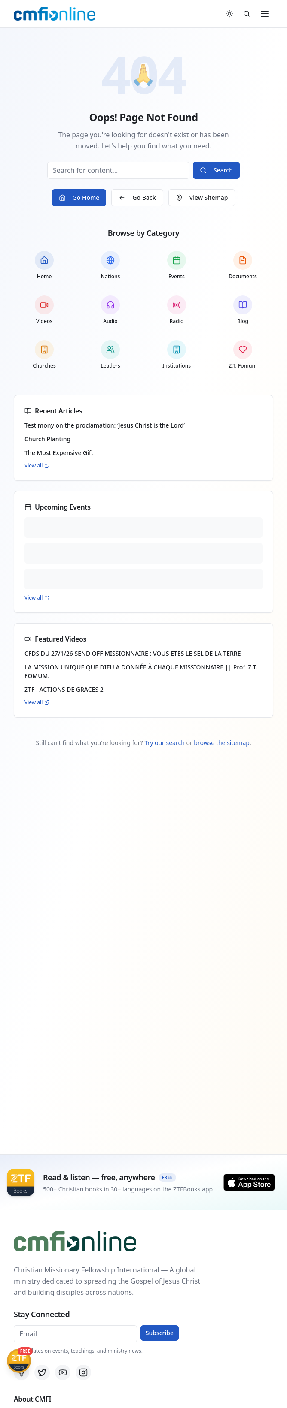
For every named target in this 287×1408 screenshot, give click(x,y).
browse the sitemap (222, 743)
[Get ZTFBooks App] (19, 1361)
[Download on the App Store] (249, 1182)
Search (216, 170)
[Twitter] (42, 1372)
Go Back (137, 197)
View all (36, 465)
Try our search (164, 743)
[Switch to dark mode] (229, 13)
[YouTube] (62, 1372)
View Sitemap (202, 197)
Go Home (79, 197)
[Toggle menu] (264, 13)
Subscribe (160, 1333)
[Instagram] (83, 1372)
